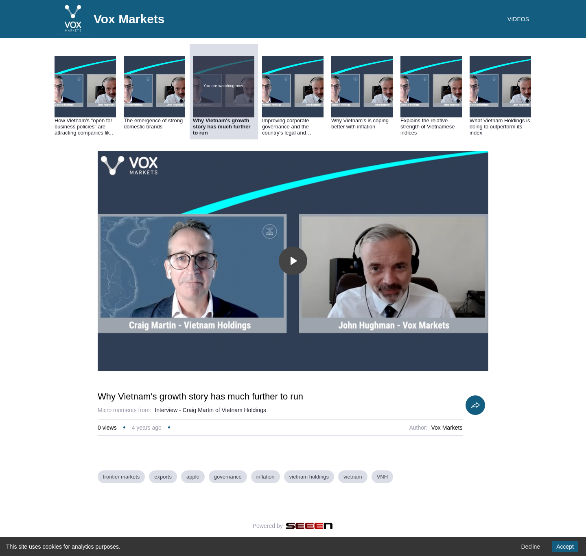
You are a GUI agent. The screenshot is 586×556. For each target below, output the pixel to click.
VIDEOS (518, 19)
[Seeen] (309, 526)
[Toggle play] (293, 261)
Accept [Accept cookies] (565, 546)
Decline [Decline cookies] (530, 546)
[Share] (475, 405)
